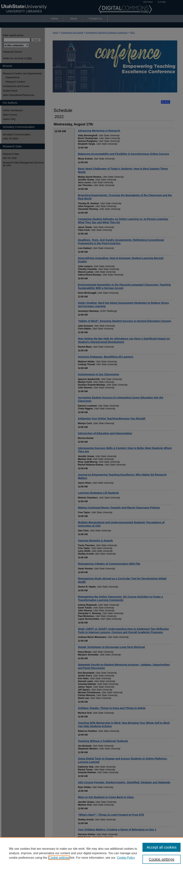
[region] (91, 853)
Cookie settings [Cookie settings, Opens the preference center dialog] (161, 859)
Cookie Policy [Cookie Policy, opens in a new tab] (126, 857)
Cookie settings (59, 857)
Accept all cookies (161, 847)
